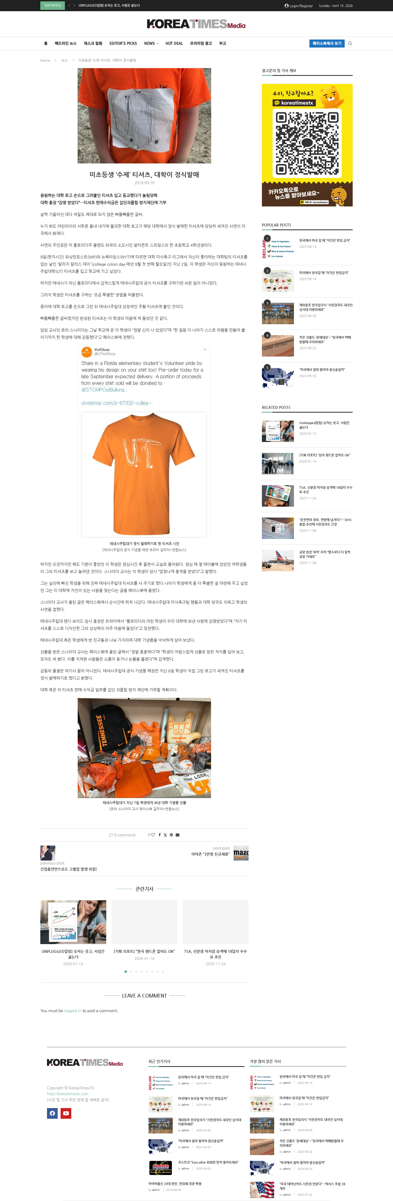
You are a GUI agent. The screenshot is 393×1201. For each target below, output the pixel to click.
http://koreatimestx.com (67, 1094)
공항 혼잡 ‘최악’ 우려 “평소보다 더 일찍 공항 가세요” (324, 554)
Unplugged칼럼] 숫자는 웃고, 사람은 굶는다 (109, 5)
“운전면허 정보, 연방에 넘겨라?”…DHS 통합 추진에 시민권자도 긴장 (325, 522)
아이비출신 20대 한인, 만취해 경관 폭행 (174, 1184)
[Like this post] (153, 835)
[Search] (350, 43)
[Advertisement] (307, 624)
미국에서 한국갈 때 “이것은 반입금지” (324, 273)
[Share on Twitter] (165, 835)
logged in (72, 1010)
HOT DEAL (174, 43)
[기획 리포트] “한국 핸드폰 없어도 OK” (144, 951)
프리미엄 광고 (201, 43)
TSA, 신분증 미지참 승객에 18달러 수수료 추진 (325, 490)
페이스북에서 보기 (327, 43)
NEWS (149, 43)
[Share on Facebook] (160, 835)
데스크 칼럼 (93, 43)
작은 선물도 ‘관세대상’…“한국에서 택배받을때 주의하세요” (325, 339)
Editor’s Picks (123, 43)
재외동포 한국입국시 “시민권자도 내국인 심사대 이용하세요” (326, 307)
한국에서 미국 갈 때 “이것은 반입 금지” (324, 240)
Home (45, 60)
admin (185, 1083)
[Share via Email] (177, 835)
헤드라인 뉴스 (66, 43)
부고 (222, 43)
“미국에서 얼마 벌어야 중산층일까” (322, 369)
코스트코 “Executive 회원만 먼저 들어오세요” (208, 1162)
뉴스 (64, 60)
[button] (69, 5)
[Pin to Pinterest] (171, 835)
